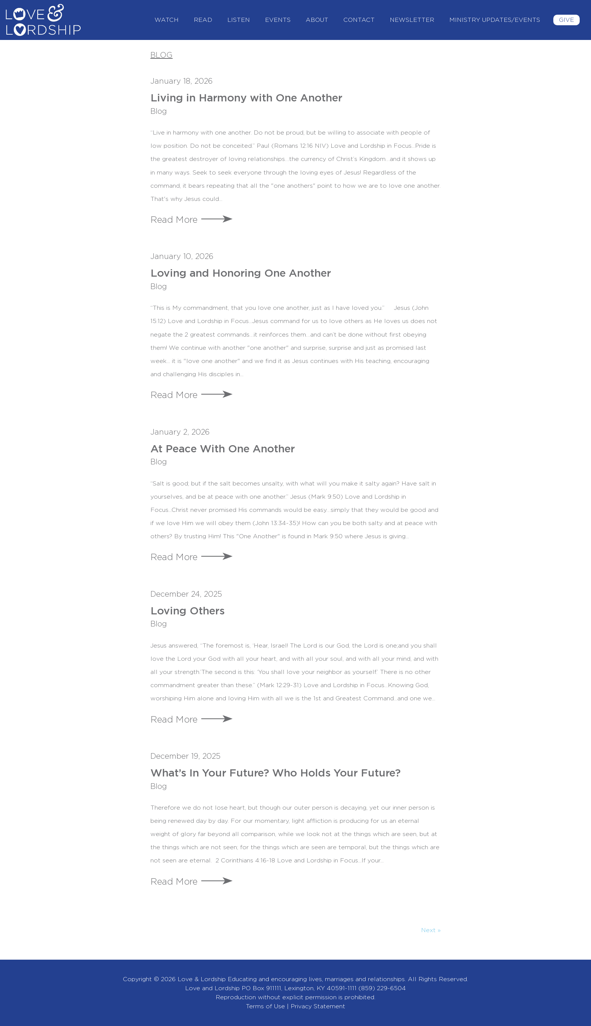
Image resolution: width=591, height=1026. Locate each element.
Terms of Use (265, 1006)
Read (203, 20)
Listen (238, 20)
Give (566, 20)
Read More (174, 220)
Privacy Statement (318, 1006)
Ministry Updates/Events (494, 20)
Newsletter (412, 20)
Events (278, 20)
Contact (359, 20)
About (317, 20)
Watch (167, 20)
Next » (431, 930)
